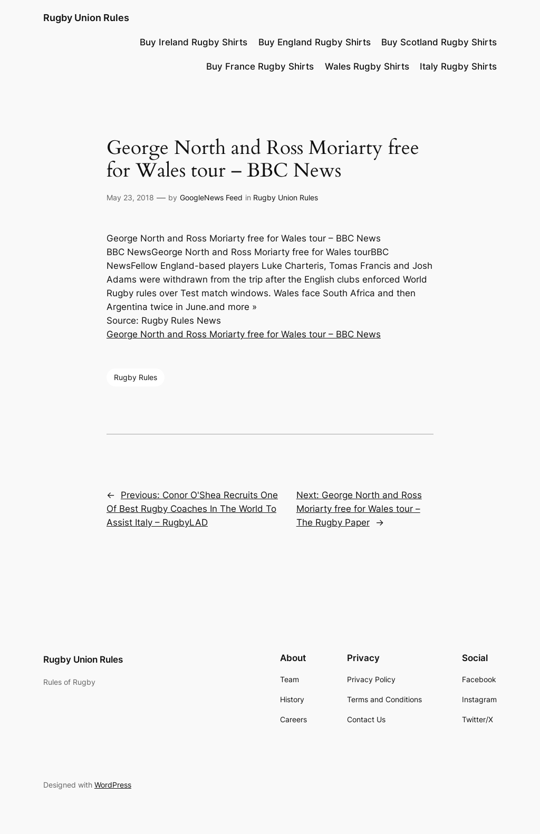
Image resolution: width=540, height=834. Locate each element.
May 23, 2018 (130, 197)
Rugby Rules (135, 377)
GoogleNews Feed (211, 197)
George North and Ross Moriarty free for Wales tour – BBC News (244, 334)
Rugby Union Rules (86, 17)
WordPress (112, 784)
